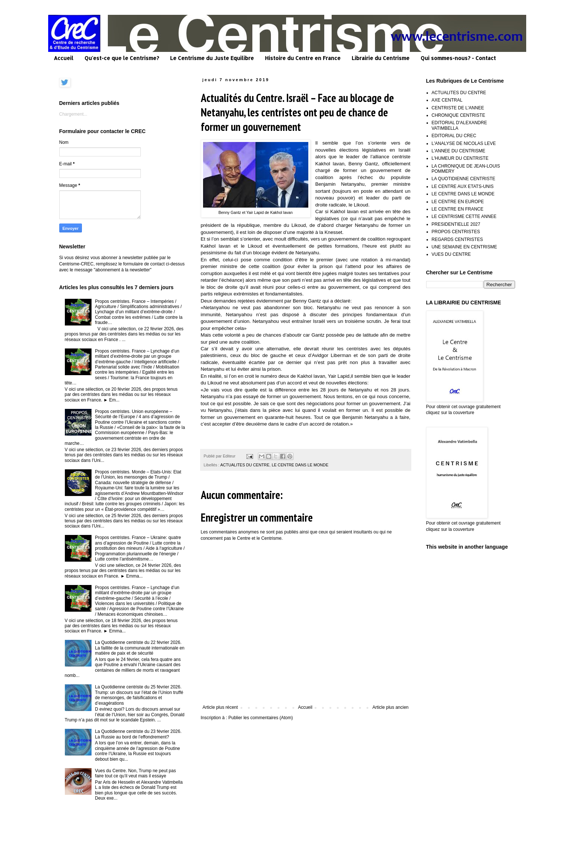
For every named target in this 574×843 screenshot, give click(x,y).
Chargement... (73, 114)
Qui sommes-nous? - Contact (458, 58)
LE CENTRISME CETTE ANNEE (464, 216)
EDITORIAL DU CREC (454, 135)
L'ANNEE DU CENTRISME (458, 150)
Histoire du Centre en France (303, 58)
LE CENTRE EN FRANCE (458, 209)
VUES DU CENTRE (451, 254)
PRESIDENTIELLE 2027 (456, 224)
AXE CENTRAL (447, 100)
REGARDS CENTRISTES (457, 239)
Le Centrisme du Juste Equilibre (212, 58)
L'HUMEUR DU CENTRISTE (460, 158)
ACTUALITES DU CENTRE (245, 465)
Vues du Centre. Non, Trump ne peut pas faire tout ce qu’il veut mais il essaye (135, 773)
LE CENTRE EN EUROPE (458, 201)
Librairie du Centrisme (380, 58)
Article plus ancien (390, 707)
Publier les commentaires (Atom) (260, 717)
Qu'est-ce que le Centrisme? (121, 58)
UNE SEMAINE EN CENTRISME (464, 246)
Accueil (63, 58)
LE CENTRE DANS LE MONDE (300, 465)
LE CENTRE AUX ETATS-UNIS (463, 186)
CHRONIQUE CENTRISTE (458, 115)
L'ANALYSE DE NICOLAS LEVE (464, 143)
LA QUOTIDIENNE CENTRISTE (463, 178)
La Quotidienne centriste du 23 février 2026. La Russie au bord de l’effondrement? (138, 734)
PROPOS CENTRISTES (456, 231)
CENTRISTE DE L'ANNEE (458, 107)
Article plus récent (220, 707)
